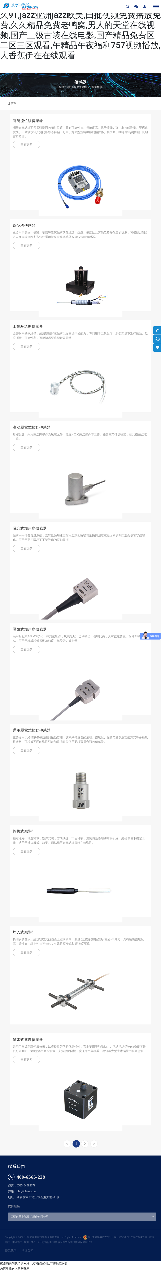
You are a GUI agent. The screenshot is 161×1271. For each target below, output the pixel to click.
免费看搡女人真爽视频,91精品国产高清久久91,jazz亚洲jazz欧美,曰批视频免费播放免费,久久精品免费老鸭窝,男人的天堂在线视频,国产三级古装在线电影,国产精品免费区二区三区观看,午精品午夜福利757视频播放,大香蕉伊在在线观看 (80, 30)
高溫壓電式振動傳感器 (32, 427)
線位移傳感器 (24, 225)
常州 (26, 1242)
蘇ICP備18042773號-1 (100, 1237)
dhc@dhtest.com (26, 1191)
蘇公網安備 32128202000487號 (130, 1237)
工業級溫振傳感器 (28, 326)
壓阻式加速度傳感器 (30, 629)
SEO (33, 1242)
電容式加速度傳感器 (30, 528)
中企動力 (17, 1242)
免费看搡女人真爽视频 (14, 1268)
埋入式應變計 (24, 932)
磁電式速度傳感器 (28, 1039)
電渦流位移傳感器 (28, 121)
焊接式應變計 (24, 831)
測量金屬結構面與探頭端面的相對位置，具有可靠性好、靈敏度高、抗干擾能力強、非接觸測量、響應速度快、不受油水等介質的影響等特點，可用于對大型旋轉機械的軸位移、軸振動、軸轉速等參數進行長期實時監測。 (80, 132)
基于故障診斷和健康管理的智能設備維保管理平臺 (65, 1242)
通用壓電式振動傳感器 (32, 730)
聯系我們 (11, 1250)
